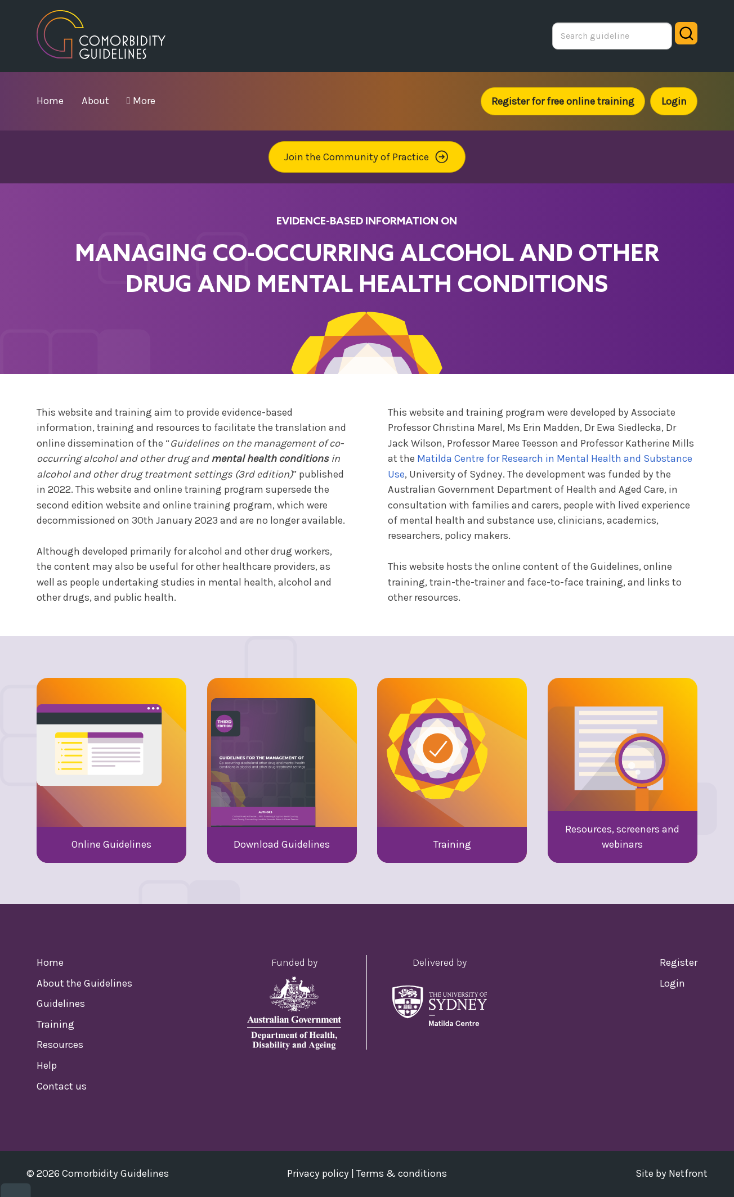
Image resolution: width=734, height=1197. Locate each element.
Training (55, 1024)
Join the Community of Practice (367, 156)
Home (50, 962)
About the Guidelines (84, 983)
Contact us (62, 1086)
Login (674, 101)
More (141, 100)
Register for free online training (562, 101)
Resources (60, 1044)
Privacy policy (318, 1173)
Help (47, 1065)
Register (678, 962)
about (95, 100)
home (50, 100)
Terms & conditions (401, 1173)
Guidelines (61, 1003)
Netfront (688, 1173)
